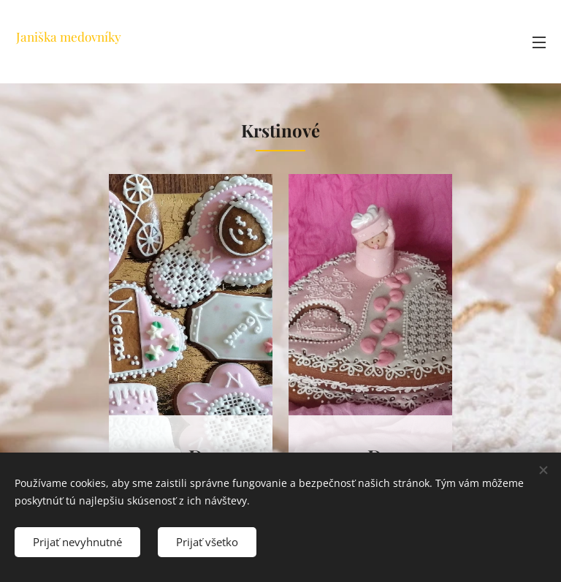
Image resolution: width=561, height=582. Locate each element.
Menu (539, 42)
